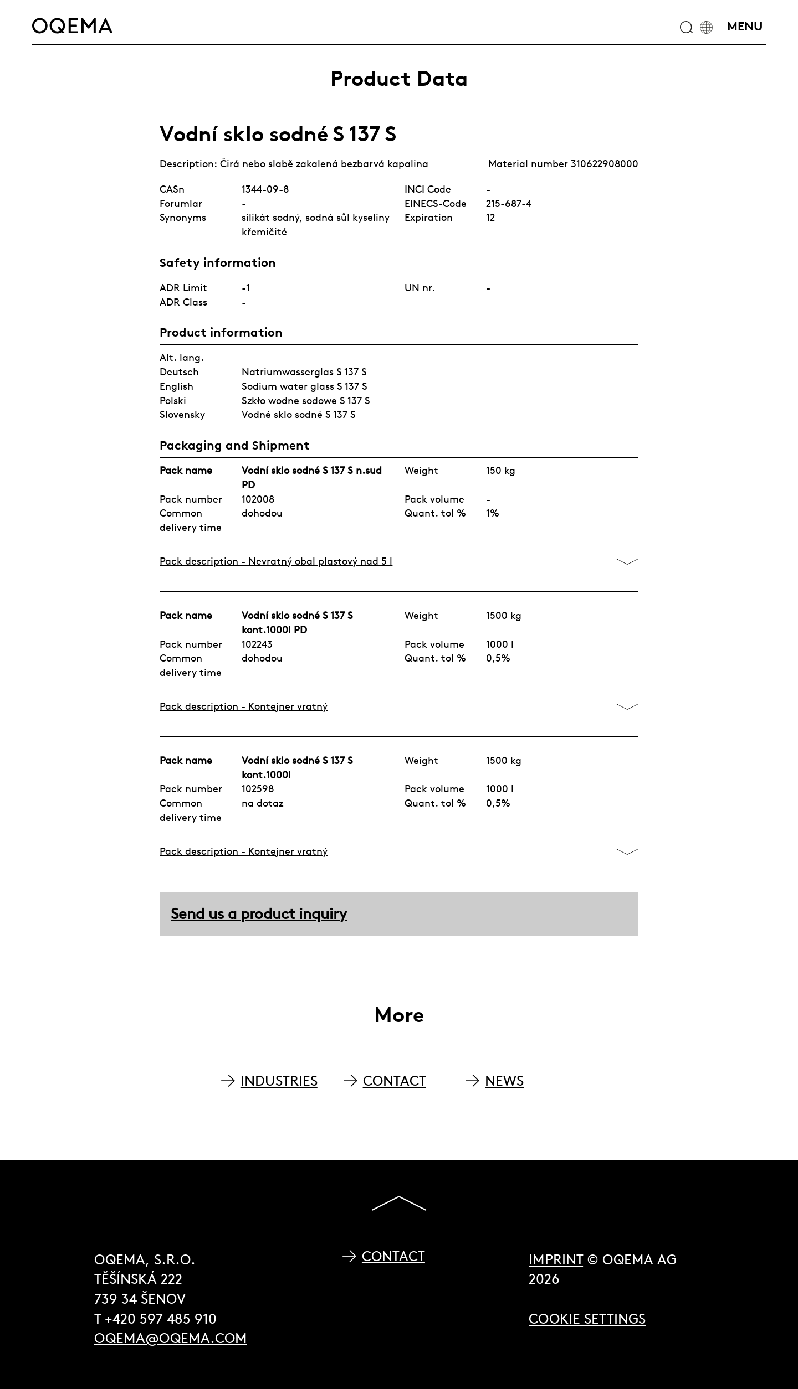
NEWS (504, 1080)
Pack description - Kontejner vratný (244, 706)
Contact (393, 1256)
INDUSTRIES (279, 1080)
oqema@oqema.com (170, 1338)
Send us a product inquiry (259, 914)
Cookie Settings (587, 1319)
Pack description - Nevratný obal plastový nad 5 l (276, 561)
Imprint (556, 1259)
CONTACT (394, 1080)
